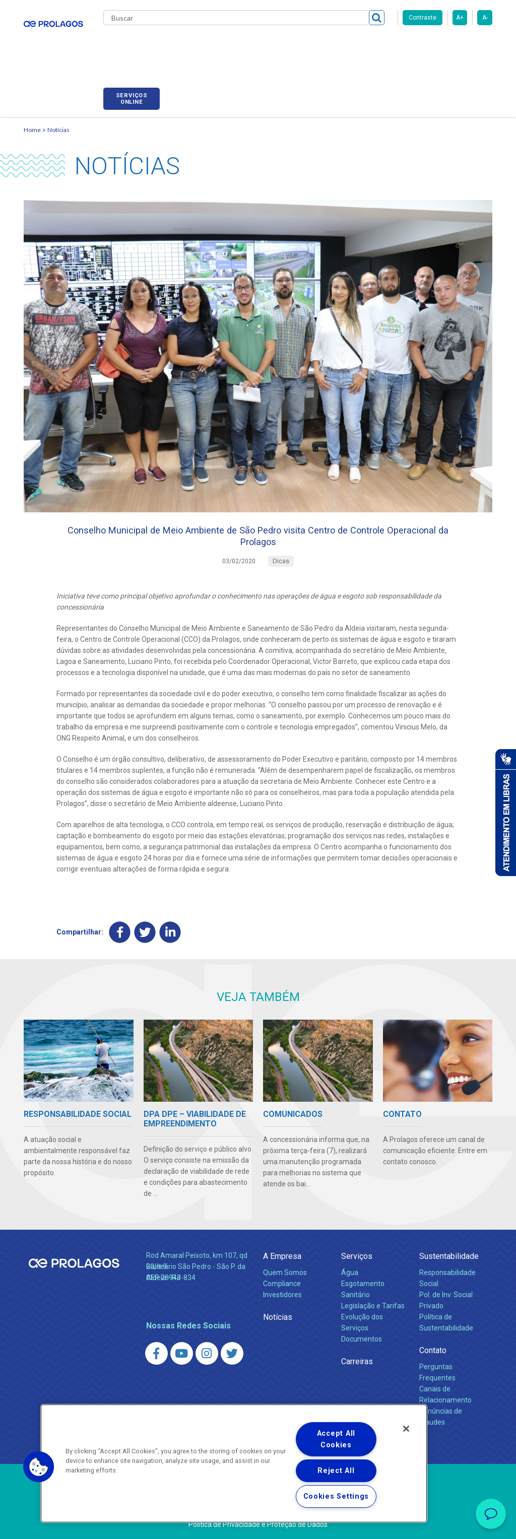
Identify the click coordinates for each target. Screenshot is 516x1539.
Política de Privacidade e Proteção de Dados (258, 1524)
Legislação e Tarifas (373, 1305)
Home (32, 118)
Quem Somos (285, 1272)
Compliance (282, 1284)
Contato (432, 1350)
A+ (460, 17)
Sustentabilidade (449, 1255)
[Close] (406, 1429)
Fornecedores (392, 45)
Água (349, 1272)
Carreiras (338, 45)
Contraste (422, 17)
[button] (39, 1467)
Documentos (361, 1338)
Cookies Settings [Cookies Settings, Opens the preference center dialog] (336, 1496)
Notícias (58, 118)
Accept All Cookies (336, 1439)
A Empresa (282, 1255)
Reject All (335, 1470)
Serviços (356, 1255)
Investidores (282, 1294)
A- (485, 17)
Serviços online (464, 46)
